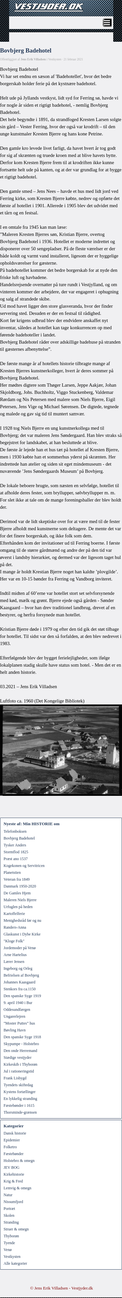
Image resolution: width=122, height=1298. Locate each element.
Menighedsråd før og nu (22, 920)
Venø (8, 1249)
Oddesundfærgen (17, 1009)
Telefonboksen (15, 831)
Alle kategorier (15, 1263)
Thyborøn (11, 1236)
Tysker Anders (15, 845)
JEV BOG (12, 1167)
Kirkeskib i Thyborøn (20, 1064)
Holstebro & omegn (19, 1160)
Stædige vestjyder (18, 1057)
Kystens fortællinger (19, 1091)
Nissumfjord (13, 1201)
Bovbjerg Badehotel (19, 838)
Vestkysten (12, 1256)
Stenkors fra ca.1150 (20, 989)
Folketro (10, 1147)
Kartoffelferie (14, 913)
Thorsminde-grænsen (20, 1112)
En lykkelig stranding (20, 1098)
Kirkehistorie (14, 1174)
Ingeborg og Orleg (18, 968)
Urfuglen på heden (18, 906)
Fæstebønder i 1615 (19, 1105)
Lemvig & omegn (17, 1188)
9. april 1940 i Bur (18, 1002)
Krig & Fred (13, 1181)
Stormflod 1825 (16, 852)
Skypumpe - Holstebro (21, 1044)
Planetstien (12, 872)
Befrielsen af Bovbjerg (21, 975)
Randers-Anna (15, 927)
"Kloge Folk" (14, 941)
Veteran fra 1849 (17, 879)
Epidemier (12, 1140)
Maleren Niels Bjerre (20, 900)
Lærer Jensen (14, 961)
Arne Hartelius (15, 954)
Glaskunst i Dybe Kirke (22, 934)
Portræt (9, 1208)
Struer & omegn (16, 1229)
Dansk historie (15, 1133)
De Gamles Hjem (17, 893)
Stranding (11, 1222)
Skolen (9, 1215)
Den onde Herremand (20, 1050)
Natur (8, 1195)
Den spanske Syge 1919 (22, 996)
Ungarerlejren (14, 1016)
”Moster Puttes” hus (19, 1023)
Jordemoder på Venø (19, 948)
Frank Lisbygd (15, 1078)
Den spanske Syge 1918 (22, 1037)
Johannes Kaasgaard (19, 982)
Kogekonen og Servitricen (24, 865)
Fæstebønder (13, 1153)
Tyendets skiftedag (18, 1085)
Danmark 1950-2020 (20, 886)
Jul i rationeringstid (19, 1071)
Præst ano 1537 (16, 859)
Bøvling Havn (15, 1030)
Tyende (9, 1243)
